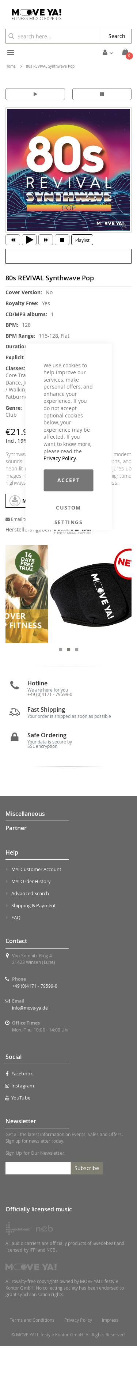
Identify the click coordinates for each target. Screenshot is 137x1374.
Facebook (19, 1101)
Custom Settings (68, 507)
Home (10, 66)
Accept (68, 480)
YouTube (17, 1125)
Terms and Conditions (32, 1348)
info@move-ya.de (30, 1035)
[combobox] (53, 36)
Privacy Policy (59, 458)
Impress (110, 1348)
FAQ (15, 945)
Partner (16, 856)
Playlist (82, 240)
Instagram (19, 1113)
